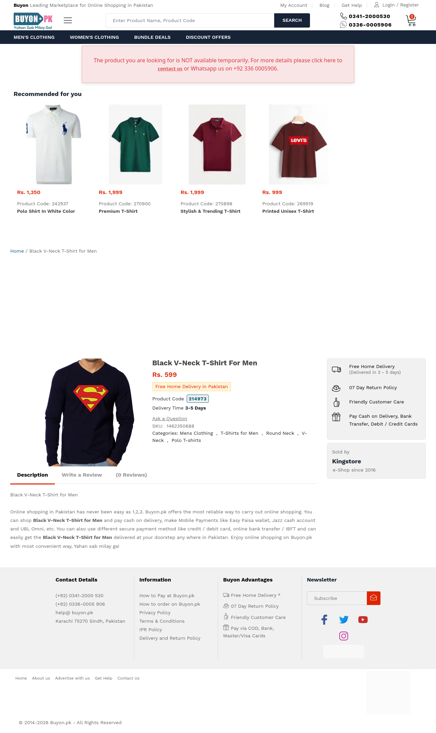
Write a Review (82, 475)
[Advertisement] (218, 307)
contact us (170, 68)
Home (17, 251)
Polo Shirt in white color (46, 211)
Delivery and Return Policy (169, 638)
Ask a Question (169, 418)
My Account (293, 5)
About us (41, 678)
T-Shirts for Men (240, 433)
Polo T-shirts (186, 440)
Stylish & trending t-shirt (210, 211)
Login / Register (401, 4)
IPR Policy (150, 629)
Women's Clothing (94, 37)
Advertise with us (72, 678)
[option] (88, 412)
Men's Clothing (34, 37)
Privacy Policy (155, 612)
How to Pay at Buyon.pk (166, 595)
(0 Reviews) (131, 475)
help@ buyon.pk (74, 612)
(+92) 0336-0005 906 (80, 604)
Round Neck (280, 433)
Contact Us (129, 678)
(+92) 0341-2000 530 (80, 595)
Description (32, 475)
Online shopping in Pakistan (42, 511)
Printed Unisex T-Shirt (288, 211)
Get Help (352, 5)
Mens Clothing (196, 433)
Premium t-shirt (118, 211)
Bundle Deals (152, 37)
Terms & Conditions (162, 621)
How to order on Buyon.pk (169, 604)
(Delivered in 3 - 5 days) (375, 372)
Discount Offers (208, 37)
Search (292, 20)
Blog (324, 5)
